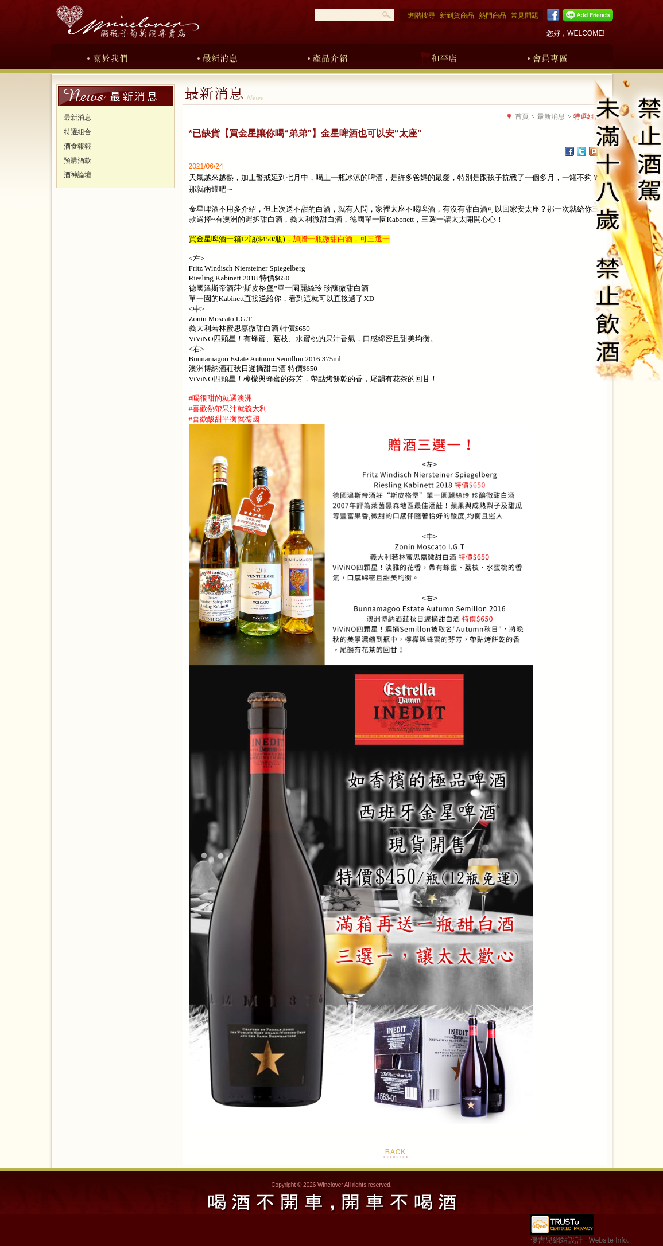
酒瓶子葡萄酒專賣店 (127, 21)
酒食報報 (77, 146)
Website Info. (609, 1240)
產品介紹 (328, 56)
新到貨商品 (457, 15)
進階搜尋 (421, 15)
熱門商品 (492, 15)
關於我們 (107, 56)
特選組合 (77, 132)
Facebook (551, 15)
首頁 (522, 116)
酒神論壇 (77, 175)
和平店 (438, 56)
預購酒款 (77, 161)
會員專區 (548, 56)
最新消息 (218, 56)
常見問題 (524, 15)
